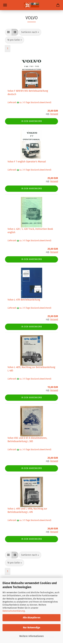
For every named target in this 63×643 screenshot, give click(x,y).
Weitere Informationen (31, 636)
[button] (8, 32)
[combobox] (30, 32)
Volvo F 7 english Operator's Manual (27, 161)
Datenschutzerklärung (14, 611)
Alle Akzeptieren (31, 617)
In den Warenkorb (31, 121)
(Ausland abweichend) (41, 102)
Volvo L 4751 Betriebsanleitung (24, 299)
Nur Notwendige (31, 627)
